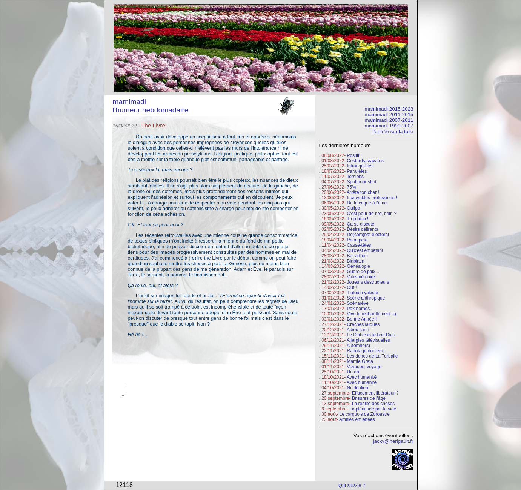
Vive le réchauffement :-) (371, 313)
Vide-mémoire (361, 277)
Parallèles (357, 171)
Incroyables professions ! (372, 197)
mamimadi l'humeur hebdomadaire (151, 106)
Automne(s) (358, 345)
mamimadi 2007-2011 (389, 120)
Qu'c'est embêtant (365, 250)
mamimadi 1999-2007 (389, 126)
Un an (353, 372)
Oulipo (353, 208)
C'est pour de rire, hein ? (372, 213)
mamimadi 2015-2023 (389, 109)
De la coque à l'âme (367, 203)
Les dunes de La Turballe (372, 356)
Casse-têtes (359, 245)
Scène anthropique (366, 298)
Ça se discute (361, 224)
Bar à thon (357, 255)
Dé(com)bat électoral (368, 234)
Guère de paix (361, 271)
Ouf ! (352, 287)
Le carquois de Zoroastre (365, 414)
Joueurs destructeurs (368, 282)
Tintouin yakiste (362, 292)
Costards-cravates (365, 160)
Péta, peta (357, 240)
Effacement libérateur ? (375, 393)
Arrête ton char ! (363, 192)
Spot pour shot (362, 181)
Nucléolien (357, 387)
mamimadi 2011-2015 (389, 114)
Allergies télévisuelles (368, 340)
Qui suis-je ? (351, 485)
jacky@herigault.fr (393, 441)
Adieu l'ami (358, 329)
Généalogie (358, 266)
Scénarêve (358, 303)
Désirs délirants (362, 229)
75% (351, 187)
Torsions (355, 176)
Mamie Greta (360, 361)
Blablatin (355, 261)
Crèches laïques (363, 324)
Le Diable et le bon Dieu (371, 335)
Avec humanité (362, 377)
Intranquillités (360, 166)
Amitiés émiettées (357, 419)
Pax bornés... (360, 308)
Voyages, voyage (364, 366)
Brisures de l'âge (369, 398)
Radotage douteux (365, 350)
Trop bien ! (357, 218)
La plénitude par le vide (372, 409)
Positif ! (354, 155)
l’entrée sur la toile (392, 131)
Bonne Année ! (362, 319)
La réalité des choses (373, 403)
